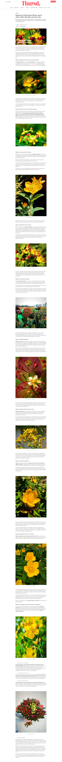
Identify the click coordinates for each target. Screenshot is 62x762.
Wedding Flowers (33, 7)
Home (12, 7)
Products (22, 7)
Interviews (41, 7)
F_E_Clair (31, 586)
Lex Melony (30, 659)
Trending (27, 7)
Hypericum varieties (31, 64)
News (45, 7)
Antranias (31, 399)
